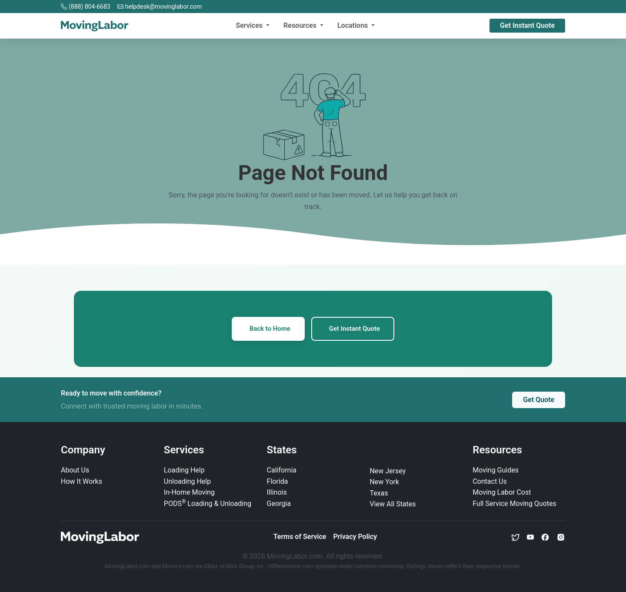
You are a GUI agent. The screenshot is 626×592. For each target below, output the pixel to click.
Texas (379, 493)
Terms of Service (299, 537)
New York (384, 482)
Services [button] (250, 25)
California (281, 470)
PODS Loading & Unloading (207, 504)
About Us (75, 470)
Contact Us (490, 481)
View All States (393, 504)
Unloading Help (187, 481)
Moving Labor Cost (502, 493)
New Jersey (388, 471)
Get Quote (538, 400)
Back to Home (269, 329)
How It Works (81, 481)
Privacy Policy (355, 537)
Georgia (279, 504)
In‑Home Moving (189, 493)
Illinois (277, 493)
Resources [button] (300, 25)
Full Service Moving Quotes (514, 504)
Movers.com (178, 566)
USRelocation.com (291, 566)
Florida (277, 481)
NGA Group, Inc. (246, 566)
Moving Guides (496, 470)
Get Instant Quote (527, 25)
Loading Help (184, 470)
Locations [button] (353, 25)
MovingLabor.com (128, 566)
